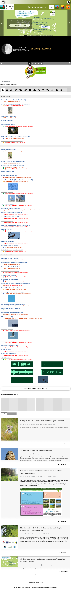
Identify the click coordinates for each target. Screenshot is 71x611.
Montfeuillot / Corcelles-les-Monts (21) (10, 266)
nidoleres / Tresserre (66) (7, 241)
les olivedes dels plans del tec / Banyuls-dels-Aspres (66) (15, 225)
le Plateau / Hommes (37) (7, 120)
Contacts (37, 582)
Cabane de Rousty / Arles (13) (8, 149)
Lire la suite (62, 444)
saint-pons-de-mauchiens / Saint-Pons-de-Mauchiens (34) (15, 283)
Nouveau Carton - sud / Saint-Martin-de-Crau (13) (13, 100)
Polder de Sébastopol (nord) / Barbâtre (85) (12, 141)
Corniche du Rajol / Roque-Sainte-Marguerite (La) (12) (14, 262)
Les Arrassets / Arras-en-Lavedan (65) (10, 208)
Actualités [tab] (3, 414)
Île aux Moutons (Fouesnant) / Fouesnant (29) (12, 165)
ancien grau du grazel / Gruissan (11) (10, 258)
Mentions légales (31, 582)
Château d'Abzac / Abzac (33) (8, 275)
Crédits (41, 582)
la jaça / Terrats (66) (6, 349)
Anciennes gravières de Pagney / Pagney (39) (12, 292)
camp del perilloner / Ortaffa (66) (9, 345)
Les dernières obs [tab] (5, 81)
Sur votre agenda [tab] (12, 414)
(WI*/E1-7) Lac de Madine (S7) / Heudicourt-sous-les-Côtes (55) (17, 180)
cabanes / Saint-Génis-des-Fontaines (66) (11, 212)
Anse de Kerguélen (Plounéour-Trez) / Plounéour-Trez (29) (15, 104)
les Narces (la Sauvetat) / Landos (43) (10, 308)
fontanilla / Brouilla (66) (7, 221)
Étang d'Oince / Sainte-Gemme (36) (10, 288)
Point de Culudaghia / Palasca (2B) (10, 271)
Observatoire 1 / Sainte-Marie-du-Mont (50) (12, 312)
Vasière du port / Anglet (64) (8, 124)
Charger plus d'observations (35, 388)
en (68, 7)
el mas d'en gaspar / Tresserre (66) (10, 216)
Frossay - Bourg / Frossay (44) (9, 175)
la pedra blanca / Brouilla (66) (8, 353)
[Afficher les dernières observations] (8, 84)
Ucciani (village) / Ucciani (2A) (8, 116)
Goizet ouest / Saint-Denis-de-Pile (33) (10, 279)
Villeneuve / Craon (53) (7, 316)
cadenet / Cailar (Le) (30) (7, 171)
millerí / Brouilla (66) (6, 229)
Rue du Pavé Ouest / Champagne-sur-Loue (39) (13, 304)
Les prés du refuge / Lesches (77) (9, 245)
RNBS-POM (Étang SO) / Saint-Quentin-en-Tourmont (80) (15, 136)
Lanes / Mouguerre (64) (7, 192)
